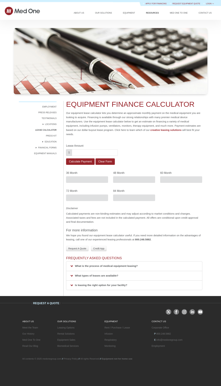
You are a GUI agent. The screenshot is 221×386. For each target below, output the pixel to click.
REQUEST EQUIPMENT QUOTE (186, 4)
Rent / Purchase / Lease (117, 327)
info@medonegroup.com (169, 339)
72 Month (71, 190)
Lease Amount (74, 145)
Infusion (108, 333)
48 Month (119, 172)
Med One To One (31, 339)
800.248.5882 (163, 333)
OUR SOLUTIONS (66, 321)
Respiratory (110, 339)
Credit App (98, 248)
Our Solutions (103, 13)
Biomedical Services (68, 346)
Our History (28, 333)
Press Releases (47, 112)
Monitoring (110, 346)
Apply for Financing (156, 4)
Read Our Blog (30, 346)
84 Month (119, 190)
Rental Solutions (66, 333)
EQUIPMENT (111, 321)
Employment (49, 107)
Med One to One (179, 13)
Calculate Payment (80, 161)
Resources (152, 13)
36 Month (71, 172)
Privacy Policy (71, 358)
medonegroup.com (51, 358)
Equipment (129, 13)
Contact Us (205, 13)
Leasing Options (65, 327)
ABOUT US (28, 321)
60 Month (166, 172)
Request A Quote (77, 248)
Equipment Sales (66, 339)
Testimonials (49, 118)
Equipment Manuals (45, 153)
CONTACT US (159, 321)
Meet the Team (30, 327)
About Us (79, 13)
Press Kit (51, 136)
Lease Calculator (46, 130)
